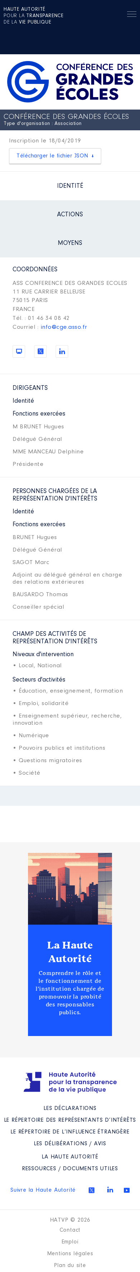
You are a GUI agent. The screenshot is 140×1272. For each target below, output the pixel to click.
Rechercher (115, 14)
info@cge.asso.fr (64, 327)
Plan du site (70, 1265)
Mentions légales (70, 1254)
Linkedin (110, 1189)
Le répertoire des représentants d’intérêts (70, 1120)
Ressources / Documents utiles (70, 1169)
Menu (131, 15)
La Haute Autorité (70, 952)
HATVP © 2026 (70, 1220)
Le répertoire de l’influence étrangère (69, 1132)
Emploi (70, 1242)
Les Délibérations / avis (70, 1144)
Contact (70, 1230)
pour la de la (34, 16)
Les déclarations (70, 1108)
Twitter (91, 1190)
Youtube (127, 1190)
